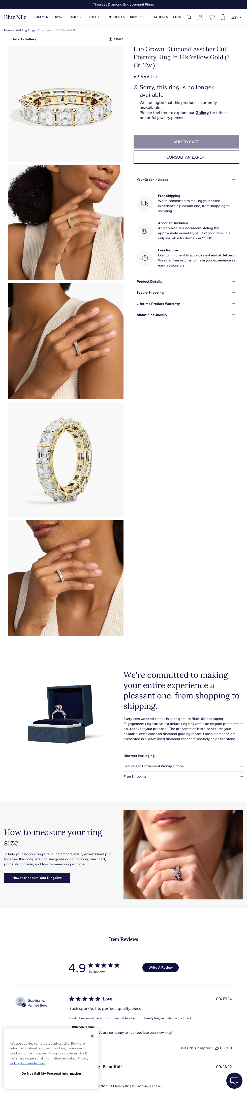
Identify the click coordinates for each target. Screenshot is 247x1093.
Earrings (75, 17)
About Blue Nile (113, 1083)
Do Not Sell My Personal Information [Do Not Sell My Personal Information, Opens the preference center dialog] (51, 1073)
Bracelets (96, 17)
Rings (59, 17)
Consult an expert (186, 157)
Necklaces (117, 17)
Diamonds (137, 17)
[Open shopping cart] (222, 17)
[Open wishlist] (211, 17)
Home (8, 30)
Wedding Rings (25, 30)
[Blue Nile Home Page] (15, 17)
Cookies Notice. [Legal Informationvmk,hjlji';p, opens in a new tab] (32, 1063)
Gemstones (159, 17)
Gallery (202, 112)
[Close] (92, 1036)
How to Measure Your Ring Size (37, 878)
